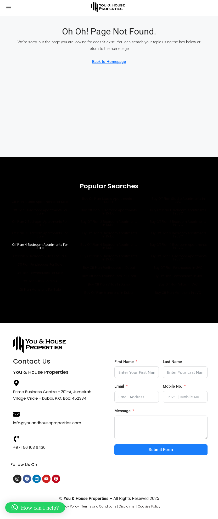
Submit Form (161, 449)
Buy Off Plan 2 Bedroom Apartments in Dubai (109, 223)
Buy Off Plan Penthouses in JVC (178, 267)
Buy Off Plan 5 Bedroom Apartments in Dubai (108, 257)
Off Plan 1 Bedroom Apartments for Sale (40, 211)
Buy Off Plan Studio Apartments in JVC (178, 200)
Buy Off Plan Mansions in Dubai (108, 292)
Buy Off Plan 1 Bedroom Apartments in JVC (178, 211)
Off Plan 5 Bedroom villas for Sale (39, 256)
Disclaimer (127, 506)
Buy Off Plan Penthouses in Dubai (109, 267)
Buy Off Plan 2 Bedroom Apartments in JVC (178, 223)
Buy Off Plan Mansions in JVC (178, 292)
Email (119, 386)
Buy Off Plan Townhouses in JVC (178, 276)
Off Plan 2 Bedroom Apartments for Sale (40, 223)
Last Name (172, 361)
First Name (124, 361)
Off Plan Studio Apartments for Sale (40, 202)
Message (122, 411)
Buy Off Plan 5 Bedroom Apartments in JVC (178, 257)
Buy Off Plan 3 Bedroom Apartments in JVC (178, 234)
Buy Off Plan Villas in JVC (178, 284)
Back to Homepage (109, 61)
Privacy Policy (68, 506)
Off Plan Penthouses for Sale (40, 264)
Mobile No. (172, 386)
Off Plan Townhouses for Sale (39, 273)
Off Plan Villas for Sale (40, 281)
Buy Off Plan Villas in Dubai (109, 284)
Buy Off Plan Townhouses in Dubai (109, 276)
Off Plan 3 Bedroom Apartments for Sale (40, 234)
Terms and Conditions (98, 506)
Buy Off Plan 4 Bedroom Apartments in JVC (178, 246)
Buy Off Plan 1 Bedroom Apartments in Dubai (109, 211)
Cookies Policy (149, 506)
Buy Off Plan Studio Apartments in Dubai (109, 200)
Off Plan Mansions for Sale (40, 289)
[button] (35, 507)
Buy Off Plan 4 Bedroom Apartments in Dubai (108, 246)
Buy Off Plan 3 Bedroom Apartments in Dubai (109, 234)
